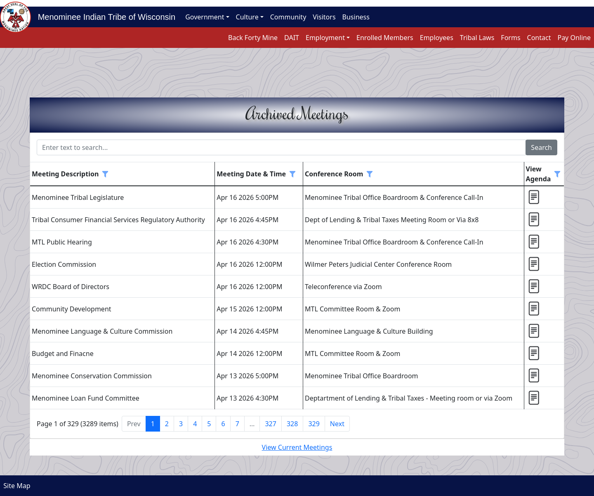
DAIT (291, 37)
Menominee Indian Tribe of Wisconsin (103, 16)
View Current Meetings (297, 447)
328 (292, 423)
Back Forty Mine (253, 37)
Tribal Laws (477, 37)
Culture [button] (247, 16)
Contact (539, 37)
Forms (510, 37)
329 (313, 423)
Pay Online (574, 37)
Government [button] (204, 16)
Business (356, 16)
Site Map (15, 485)
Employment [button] (325, 37)
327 (270, 423)
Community (288, 16)
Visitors (324, 16)
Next (337, 423)
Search (541, 147)
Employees (436, 37)
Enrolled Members (384, 37)
